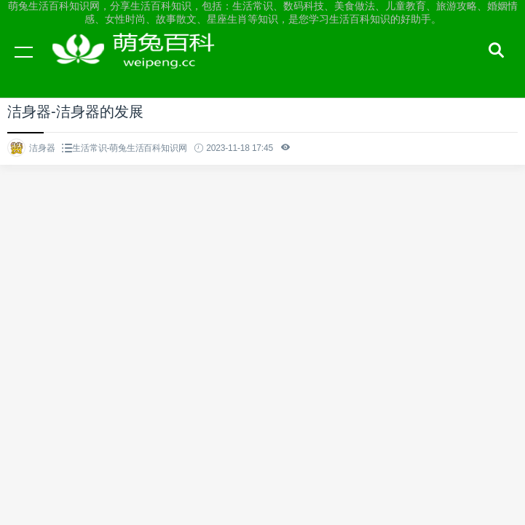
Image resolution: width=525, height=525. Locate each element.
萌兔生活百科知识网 (138, 65)
